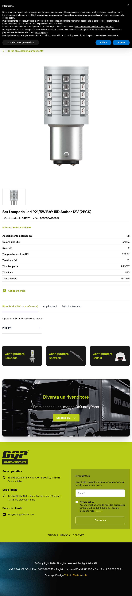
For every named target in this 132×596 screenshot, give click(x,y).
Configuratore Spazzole (59, 356)
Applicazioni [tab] (50, 306)
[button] (128, 4)
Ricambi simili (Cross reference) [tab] (20, 306)
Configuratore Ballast (103, 356)
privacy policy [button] (41, 32)
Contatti (78, 535)
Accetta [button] (121, 42)
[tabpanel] (66, 325)
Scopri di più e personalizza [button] (20, 42)
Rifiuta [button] (103, 42)
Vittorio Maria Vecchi (75, 575)
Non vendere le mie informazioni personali (94, 26)
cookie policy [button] (8, 18)
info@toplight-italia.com (21, 514)
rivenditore (66, 397)
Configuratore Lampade (15, 356)
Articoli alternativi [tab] (71, 306)
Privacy (98, 511)
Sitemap (53, 535)
